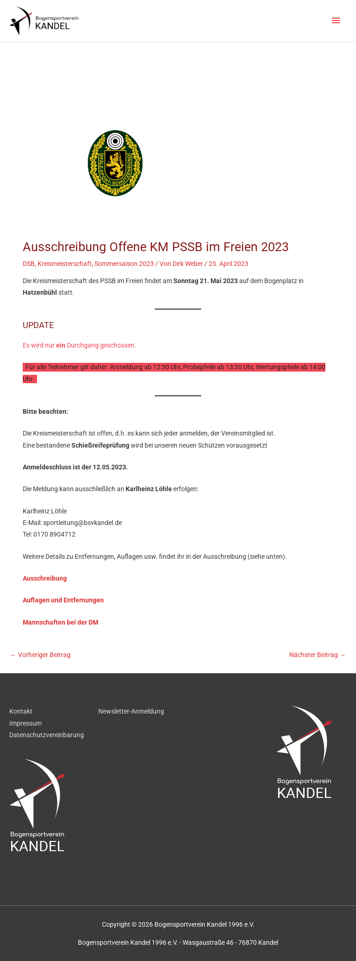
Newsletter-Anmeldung (131, 711)
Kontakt (20, 711)
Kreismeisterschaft (65, 263)
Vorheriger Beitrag (40, 654)
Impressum (25, 723)
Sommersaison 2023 (124, 263)
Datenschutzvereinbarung (46, 735)
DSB (29, 263)
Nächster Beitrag (317, 654)
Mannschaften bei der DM (60, 622)
